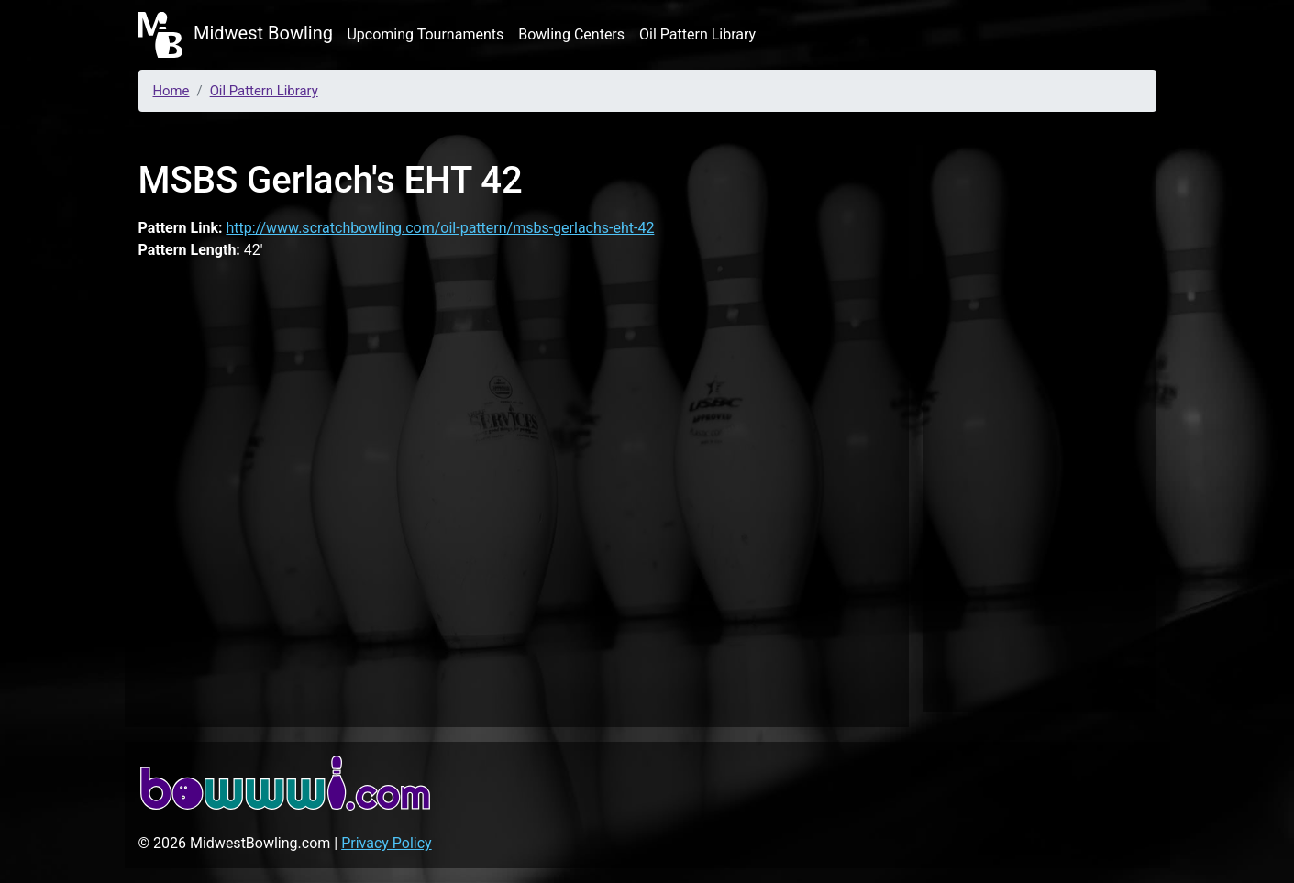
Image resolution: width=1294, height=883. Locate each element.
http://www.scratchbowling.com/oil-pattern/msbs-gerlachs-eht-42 (440, 228)
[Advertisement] (1039, 416)
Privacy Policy (386, 843)
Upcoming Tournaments (425, 34)
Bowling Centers (571, 34)
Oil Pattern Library (697, 34)
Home (171, 91)
